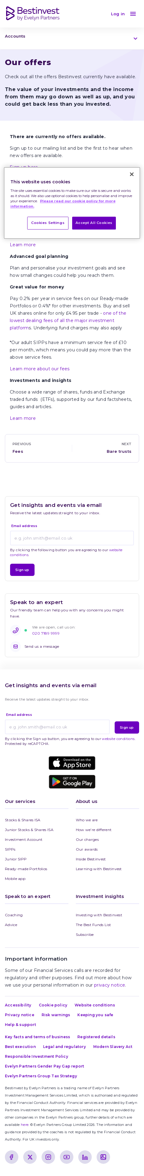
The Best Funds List (93, 924)
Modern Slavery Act (113, 1046)
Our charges (87, 839)
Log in (118, 13)
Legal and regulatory (64, 1046)
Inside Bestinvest (91, 859)
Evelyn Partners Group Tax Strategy (41, 1076)
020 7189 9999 (46, 633)
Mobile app (15, 878)
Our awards (87, 849)
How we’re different (94, 829)
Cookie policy (53, 1005)
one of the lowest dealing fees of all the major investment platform (68, 320)
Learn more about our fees (40, 369)
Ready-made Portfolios (26, 868)
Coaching (14, 915)
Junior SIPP (16, 859)
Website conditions (95, 1005)
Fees (18, 451)
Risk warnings (56, 1015)
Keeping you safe (95, 1015)
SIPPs (10, 849)
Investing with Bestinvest (99, 915)
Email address (24, 526)
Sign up (22, 570)
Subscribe (85, 934)
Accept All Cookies (94, 223)
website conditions (118, 739)
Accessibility (18, 1005)
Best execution (20, 1046)
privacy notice (109, 985)
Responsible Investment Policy (36, 1056)
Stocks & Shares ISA (23, 820)
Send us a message (34, 646)
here (24, 1125)
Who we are (87, 820)
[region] (72, 203)
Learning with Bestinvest (99, 868)
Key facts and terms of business (37, 1037)
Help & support (20, 1024)
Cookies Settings (48, 223)
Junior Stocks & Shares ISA (29, 829)
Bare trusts (119, 451)
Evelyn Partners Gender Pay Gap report (44, 1066)
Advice (11, 924)
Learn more (23, 244)
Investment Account (23, 839)
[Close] (131, 174)
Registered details (96, 1037)
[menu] (133, 13)
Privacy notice (19, 1015)
